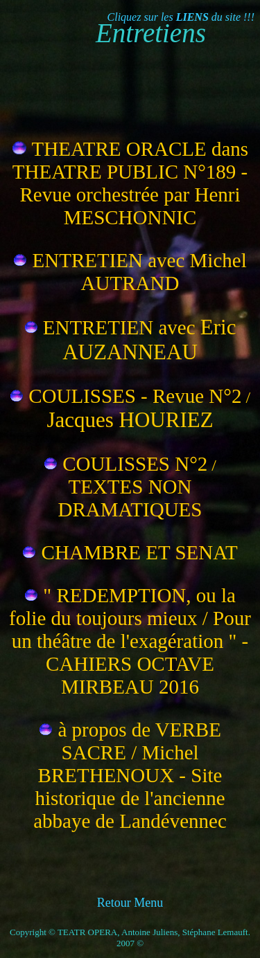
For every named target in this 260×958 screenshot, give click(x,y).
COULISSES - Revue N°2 (134, 396)
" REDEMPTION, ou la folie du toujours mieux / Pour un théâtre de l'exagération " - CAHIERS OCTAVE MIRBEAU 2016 (130, 641)
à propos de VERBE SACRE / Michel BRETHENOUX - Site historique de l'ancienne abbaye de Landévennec (130, 775)
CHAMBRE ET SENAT (140, 552)
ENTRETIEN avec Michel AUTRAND (140, 271)
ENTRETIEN (101, 327)
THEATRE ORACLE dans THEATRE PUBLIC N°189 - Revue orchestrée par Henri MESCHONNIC (130, 183)
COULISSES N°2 (134, 464)
